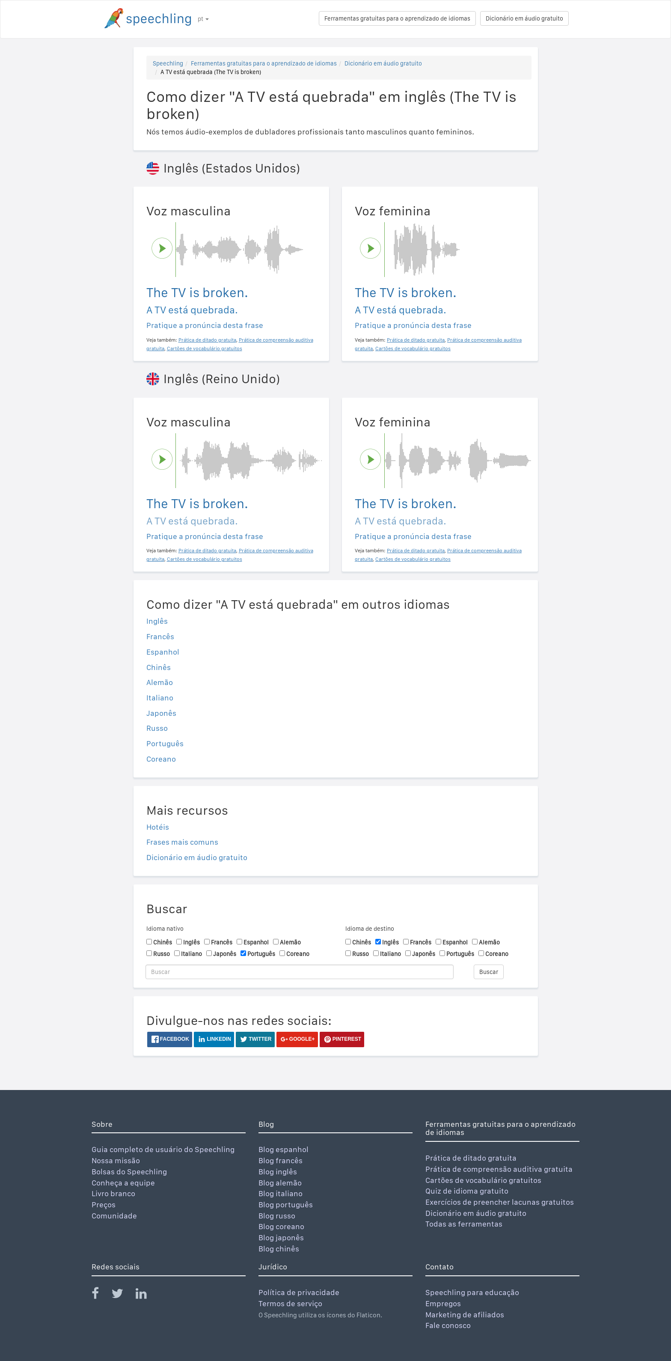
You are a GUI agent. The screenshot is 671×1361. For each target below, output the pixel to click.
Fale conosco (448, 1325)
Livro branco (113, 1193)
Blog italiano (280, 1193)
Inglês (157, 620)
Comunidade (114, 1215)
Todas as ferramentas (463, 1223)
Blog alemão (280, 1182)
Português (165, 743)
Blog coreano (281, 1226)
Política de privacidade (298, 1292)
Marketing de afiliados (464, 1314)
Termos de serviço (290, 1303)
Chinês (158, 667)
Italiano (159, 697)
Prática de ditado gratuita (471, 1157)
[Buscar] (299, 972)
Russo (157, 728)
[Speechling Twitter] (122, 1295)
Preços (104, 1204)
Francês (160, 636)
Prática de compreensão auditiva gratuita (499, 1168)
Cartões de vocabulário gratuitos (483, 1180)
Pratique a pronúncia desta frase (204, 325)
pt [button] (203, 18)
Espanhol (162, 651)
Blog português (285, 1204)
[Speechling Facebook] (101, 1295)
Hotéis (157, 826)
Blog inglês (277, 1171)
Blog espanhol (283, 1149)
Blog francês (280, 1160)
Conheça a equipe (123, 1182)
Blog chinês (278, 1248)
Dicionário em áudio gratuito (524, 18)
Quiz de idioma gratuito (466, 1190)
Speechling (168, 63)
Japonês (161, 713)
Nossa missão (116, 1160)
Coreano (161, 758)
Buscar (488, 971)
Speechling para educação (472, 1292)
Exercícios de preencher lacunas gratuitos (499, 1201)
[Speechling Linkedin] (146, 1295)
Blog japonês (281, 1237)
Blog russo (276, 1215)
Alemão (159, 682)
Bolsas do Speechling (129, 1171)
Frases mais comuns (182, 841)
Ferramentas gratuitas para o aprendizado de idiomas (397, 18)
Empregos (443, 1303)
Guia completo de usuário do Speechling (163, 1149)
